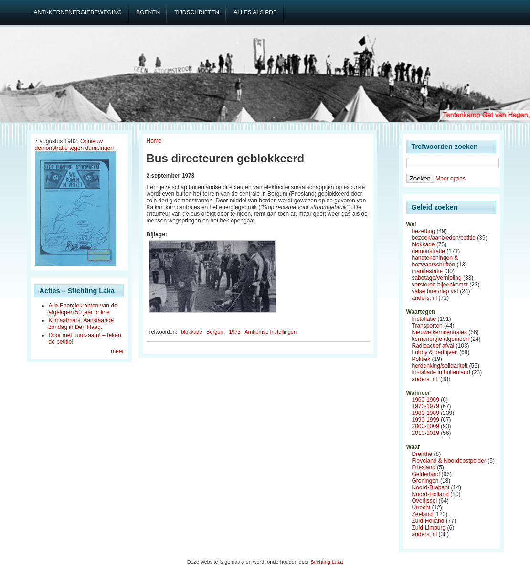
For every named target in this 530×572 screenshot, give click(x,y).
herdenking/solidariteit (440, 365)
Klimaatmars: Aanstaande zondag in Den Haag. (81, 323)
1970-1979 (425, 406)
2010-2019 (425, 433)
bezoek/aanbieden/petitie (444, 237)
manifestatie (427, 271)
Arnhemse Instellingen (270, 332)
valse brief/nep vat (435, 291)
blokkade (191, 332)
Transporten (427, 325)
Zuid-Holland (428, 521)
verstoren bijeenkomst (440, 284)
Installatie (424, 319)
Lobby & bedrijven (435, 352)
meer (117, 351)
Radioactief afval (433, 345)
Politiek (421, 359)
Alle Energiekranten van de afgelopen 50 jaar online (83, 309)
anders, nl (424, 298)
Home (154, 141)
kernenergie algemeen (440, 339)
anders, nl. (425, 379)
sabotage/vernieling (437, 278)
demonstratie (428, 251)
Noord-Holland (430, 494)
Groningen (425, 480)
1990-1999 (425, 419)
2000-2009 (425, 426)
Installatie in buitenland (441, 372)
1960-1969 (425, 399)
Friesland (423, 467)
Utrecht (421, 507)
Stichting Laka (326, 562)
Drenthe (422, 454)
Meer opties (450, 178)
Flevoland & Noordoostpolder (449, 460)
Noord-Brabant (431, 487)
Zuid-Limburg (429, 527)
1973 (234, 332)
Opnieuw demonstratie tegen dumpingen (74, 144)
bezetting (423, 231)
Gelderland (426, 474)
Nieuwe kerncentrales (439, 332)
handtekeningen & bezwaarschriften (435, 261)
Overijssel (424, 501)
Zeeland (422, 514)
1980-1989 (425, 413)
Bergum (215, 332)
